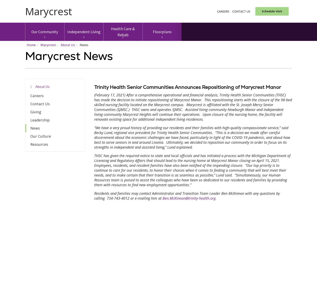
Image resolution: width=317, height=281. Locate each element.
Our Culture (40, 136)
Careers (223, 11)
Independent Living (84, 28)
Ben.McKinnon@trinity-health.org (189, 198)
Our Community (44, 28)
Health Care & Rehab (123, 30)
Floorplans (162, 28)
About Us (42, 86)
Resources (39, 144)
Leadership (40, 120)
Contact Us (241, 11)
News (35, 128)
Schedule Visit (272, 11)
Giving (35, 112)
